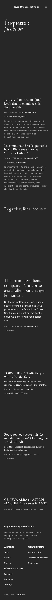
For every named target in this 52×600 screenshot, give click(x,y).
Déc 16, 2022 (10, 389)
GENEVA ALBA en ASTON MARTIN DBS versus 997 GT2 (25, 501)
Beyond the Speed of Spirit (26, 7)
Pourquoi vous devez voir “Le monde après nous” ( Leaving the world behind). (26, 438)
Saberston (27, 509)
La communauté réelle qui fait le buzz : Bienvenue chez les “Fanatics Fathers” (25, 149)
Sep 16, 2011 (10, 158)
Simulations (20, 162)
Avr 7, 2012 (9, 112)
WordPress (20, 594)
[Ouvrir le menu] (46, 7)
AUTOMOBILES (16, 393)
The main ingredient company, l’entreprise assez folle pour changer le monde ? (25, 288)
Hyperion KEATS (28, 112)
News (23, 116)
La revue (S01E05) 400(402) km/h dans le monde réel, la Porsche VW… (22, 103)
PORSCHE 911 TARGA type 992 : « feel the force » (24, 375)
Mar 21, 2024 (10, 326)
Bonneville (28, 389)
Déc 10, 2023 (10, 454)
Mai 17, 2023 (10, 509)
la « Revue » (14, 116)
